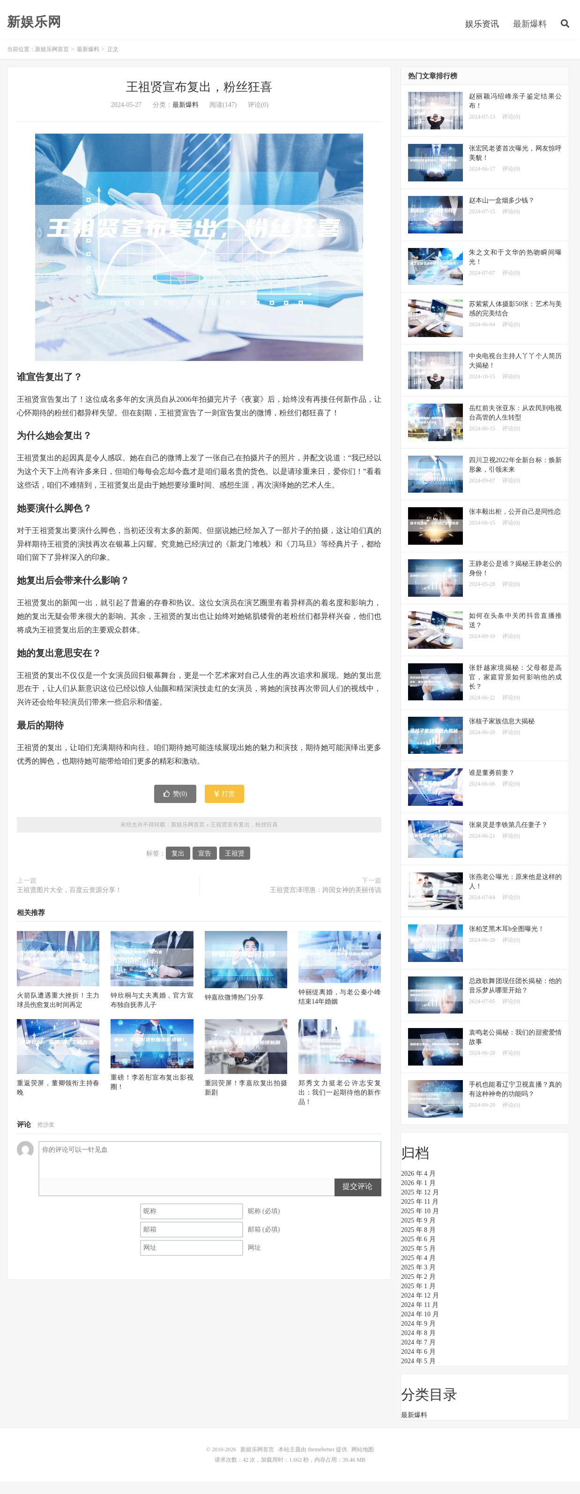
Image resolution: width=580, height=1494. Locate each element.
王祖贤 (235, 866)
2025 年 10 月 (420, 1223)
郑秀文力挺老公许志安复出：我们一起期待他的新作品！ (339, 1105)
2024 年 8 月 (418, 1345)
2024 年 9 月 (418, 1336)
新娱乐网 (34, 33)
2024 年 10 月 (420, 1326)
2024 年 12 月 (420, 1308)
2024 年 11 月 (420, 1317)
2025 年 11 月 (420, 1214)
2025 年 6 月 (418, 1251)
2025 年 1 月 (418, 1298)
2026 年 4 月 (418, 1186)
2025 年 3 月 (418, 1280)
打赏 (224, 806)
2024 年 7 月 (418, 1355)
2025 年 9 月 (418, 1233)
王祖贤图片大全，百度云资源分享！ (69, 902)
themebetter (321, 1462)
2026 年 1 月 (418, 1195)
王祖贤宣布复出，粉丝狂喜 (199, 99)
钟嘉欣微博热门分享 (234, 1010)
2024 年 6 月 (418, 1364)
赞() (175, 806)
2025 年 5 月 (418, 1261)
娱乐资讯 (482, 34)
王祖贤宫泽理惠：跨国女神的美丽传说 (325, 902)
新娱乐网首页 (52, 62)
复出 (178, 866)
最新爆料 (530, 34)
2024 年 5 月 (418, 1373)
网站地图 (362, 1462)
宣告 (204, 866)
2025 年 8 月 (418, 1242)
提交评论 (357, 1199)
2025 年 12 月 (420, 1205)
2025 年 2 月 (418, 1289)
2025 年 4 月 (418, 1270)
